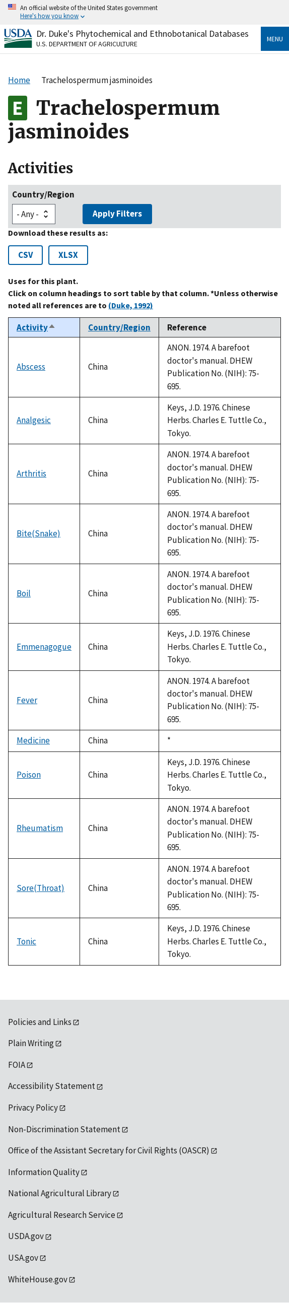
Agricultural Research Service (61, 1214)
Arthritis (31, 473)
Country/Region (43, 194)
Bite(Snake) (38, 533)
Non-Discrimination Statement (64, 1129)
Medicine (33, 740)
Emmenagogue (44, 646)
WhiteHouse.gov (37, 1279)
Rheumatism (40, 828)
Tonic (26, 941)
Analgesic (34, 420)
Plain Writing (31, 1043)
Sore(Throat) (40, 888)
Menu (275, 38)
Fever (27, 700)
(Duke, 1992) (130, 305)
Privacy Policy (33, 1107)
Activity (36, 327)
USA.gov (23, 1257)
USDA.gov (26, 1236)
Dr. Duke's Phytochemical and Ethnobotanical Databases (142, 33)
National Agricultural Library (59, 1193)
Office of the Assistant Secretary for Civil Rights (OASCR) (108, 1150)
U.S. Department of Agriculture (86, 43)
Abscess (31, 366)
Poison (29, 774)
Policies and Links (39, 1021)
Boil (24, 593)
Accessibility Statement (51, 1085)
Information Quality (44, 1172)
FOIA (16, 1064)
